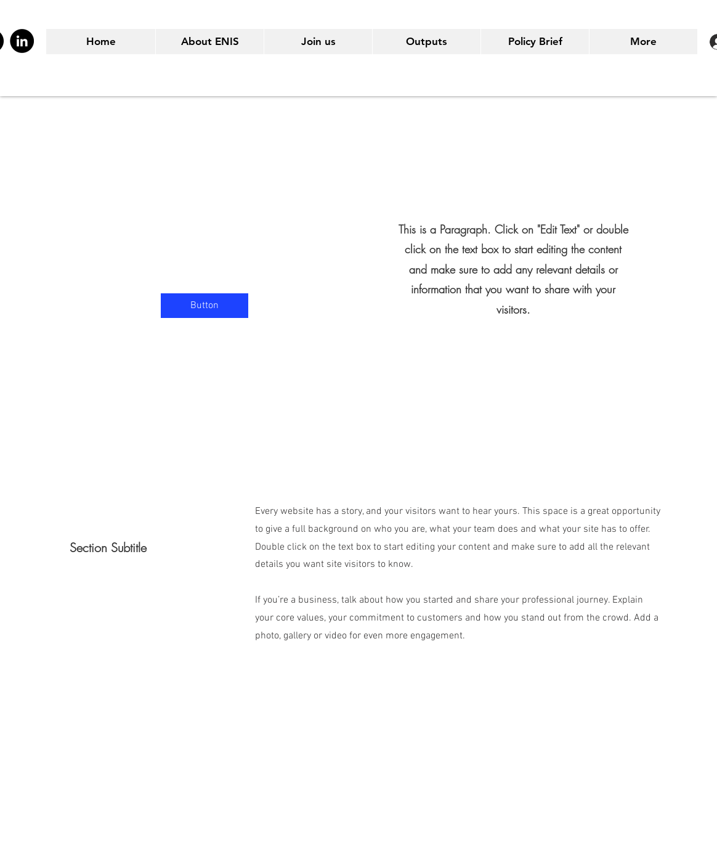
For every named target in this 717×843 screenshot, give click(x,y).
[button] (204, 305)
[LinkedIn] (22, 41)
